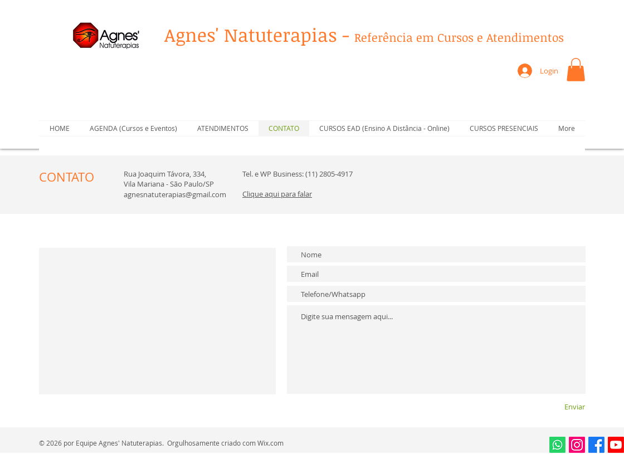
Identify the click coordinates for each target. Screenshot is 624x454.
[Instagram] (577, 445)
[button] (576, 69)
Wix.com (270, 442)
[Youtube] (616, 445)
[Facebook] (596, 445)
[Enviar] (554, 406)
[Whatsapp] (557, 445)
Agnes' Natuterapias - (364, 34)
